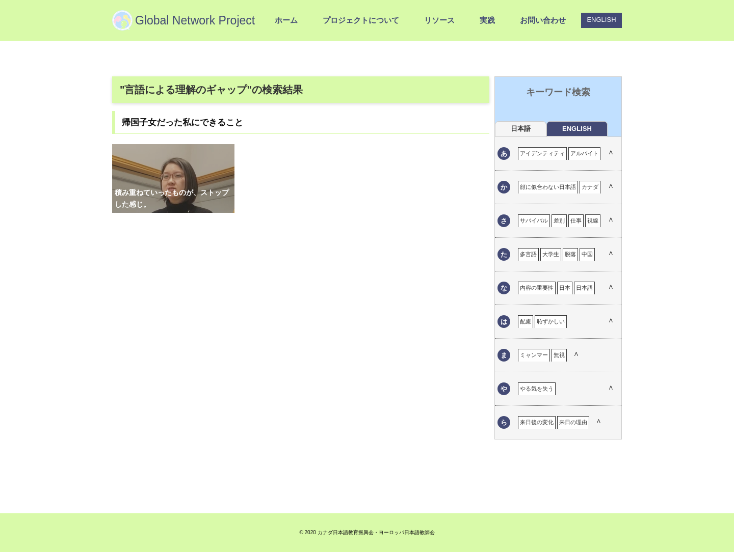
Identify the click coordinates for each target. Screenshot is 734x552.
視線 (592, 220)
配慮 (525, 321)
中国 (587, 254)
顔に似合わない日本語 (548, 187)
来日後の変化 (537, 422)
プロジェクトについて (361, 20)
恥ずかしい (551, 321)
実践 (487, 20)
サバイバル (534, 220)
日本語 (584, 288)
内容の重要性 (537, 288)
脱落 (570, 254)
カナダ (590, 187)
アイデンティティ (542, 153)
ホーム (286, 20)
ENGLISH (601, 19)
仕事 (576, 220)
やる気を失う (537, 388)
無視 (559, 355)
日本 (564, 288)
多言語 (528, 254)
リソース (439, 20)
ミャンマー (534, 355)
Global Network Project (195, 20)
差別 (559, 220)
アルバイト (584, 153)
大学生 (550, 254)
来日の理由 (573, 422)
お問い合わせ (543, 20)
